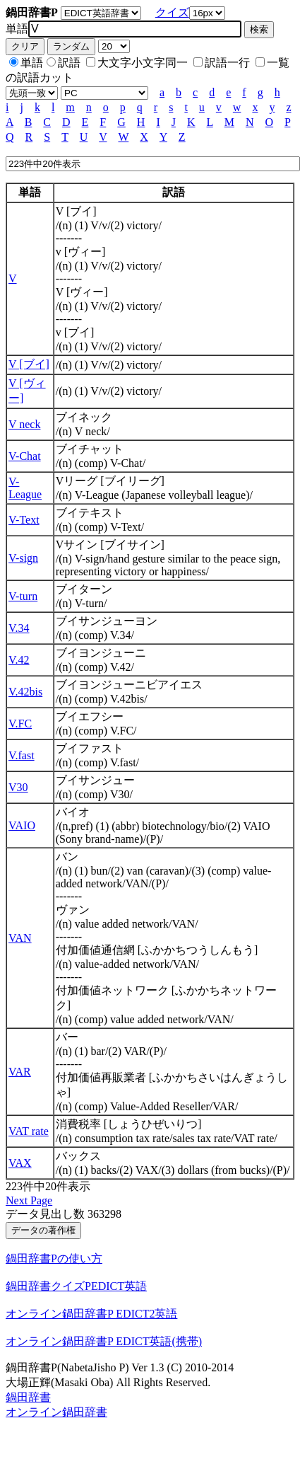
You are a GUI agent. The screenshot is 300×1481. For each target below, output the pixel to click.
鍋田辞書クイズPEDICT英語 (76, 1286)
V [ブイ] (28, 364)
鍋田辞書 (28, 1397)
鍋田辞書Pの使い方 (54, 1258)
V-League (25, 488)
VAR (19, 1072)
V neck (24, 424)
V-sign (23, 558)
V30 (18, 787)
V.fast (21, 755)
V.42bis (25, 692)
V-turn (22, 596)
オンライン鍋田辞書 (56, 1412)
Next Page (29, 1200)
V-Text (24, 520)
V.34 (19, 628)
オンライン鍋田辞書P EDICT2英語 (91, 1314)
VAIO (21, 825)
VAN (20, 938)
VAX (20, 1163)
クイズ (172, 12)
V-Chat (24, 456)
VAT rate (28, 1131)
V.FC (20, 724)
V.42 (19, 660)
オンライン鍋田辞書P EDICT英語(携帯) (104, 1341)
